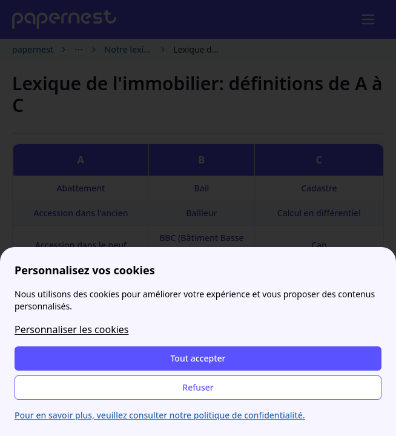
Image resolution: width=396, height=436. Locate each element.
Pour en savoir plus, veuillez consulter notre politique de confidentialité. (160, 415)
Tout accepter (197, 358)
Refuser (197, 387)
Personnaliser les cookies (72, 329)
